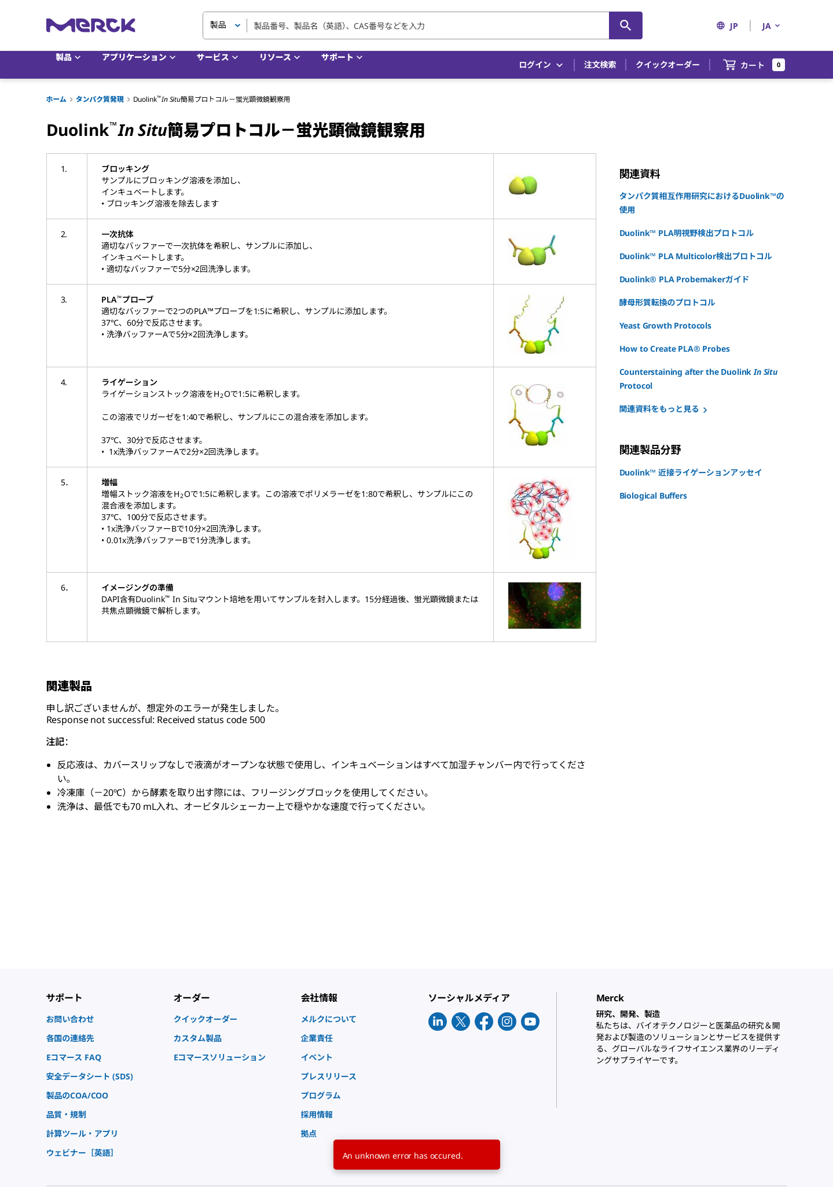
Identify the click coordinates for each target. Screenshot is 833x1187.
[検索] (626, 25)
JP (727, 25)
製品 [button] (218, 24)
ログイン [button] (541, 65)
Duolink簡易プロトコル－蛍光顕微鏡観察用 (212, 99)
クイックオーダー (668, 64)
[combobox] (423, 25)
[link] (104, 1019)
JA (772, 25)
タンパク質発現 (100, 99)
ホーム (56, 99)
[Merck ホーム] (90, 25)
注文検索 (600, 64)
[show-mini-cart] (754, 65)
